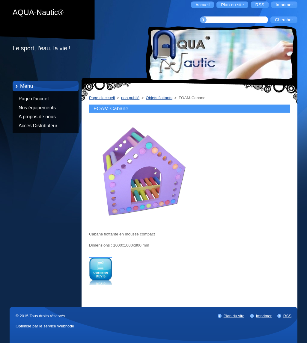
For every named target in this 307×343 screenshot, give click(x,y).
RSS (287, 316)
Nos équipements (37, 107)
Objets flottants (159, 98)
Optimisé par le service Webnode (45, 326)
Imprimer (264, 316)
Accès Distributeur (38, 125)
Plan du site (234, 316)
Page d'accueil (34, 98)
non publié (130, 98)
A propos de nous (37, 116)
